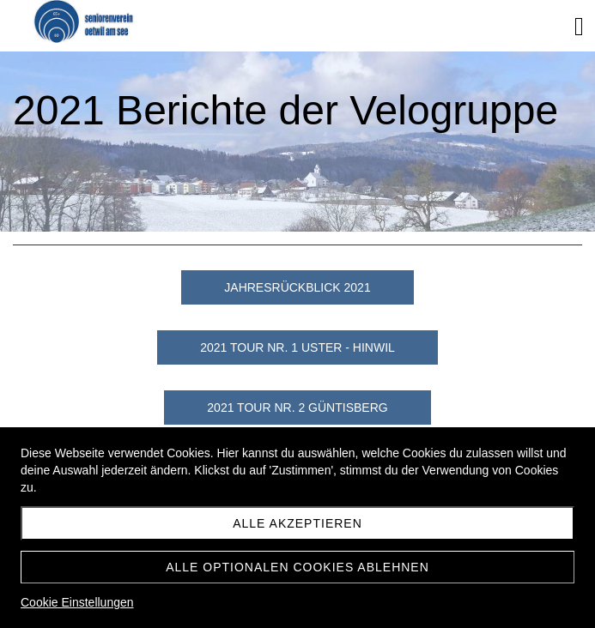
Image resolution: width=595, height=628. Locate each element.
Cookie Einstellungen (77, 602)
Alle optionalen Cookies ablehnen (297, 567)
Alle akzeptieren (297, 523)
